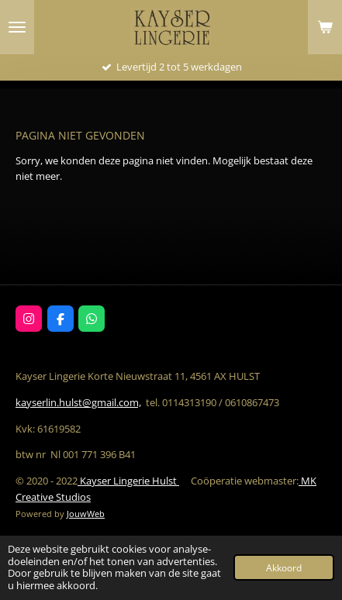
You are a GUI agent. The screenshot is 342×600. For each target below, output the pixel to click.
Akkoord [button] (284, 567)
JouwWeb (86, 513)
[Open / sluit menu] (17, 27)
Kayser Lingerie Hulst (128, 481)
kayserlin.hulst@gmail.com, (78, 402)
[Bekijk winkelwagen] (325, 27)
